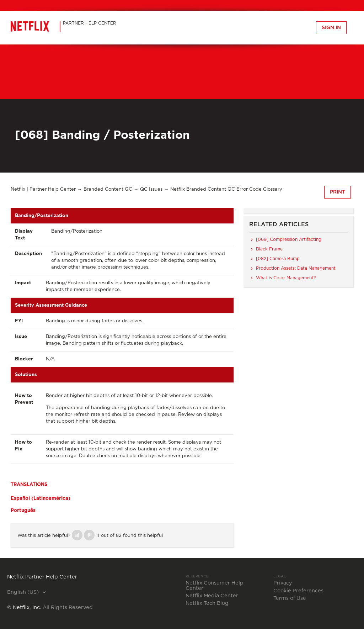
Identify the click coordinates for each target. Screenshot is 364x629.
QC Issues (151, 189)
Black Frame (269, 249)
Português (23, 510)
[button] (77, 535)
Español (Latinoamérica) (40, 498)
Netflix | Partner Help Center (43, 189)
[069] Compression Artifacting (288, 239)
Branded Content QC (108, 189)
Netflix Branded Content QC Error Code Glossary (226, 189)
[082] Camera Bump (278, 259)
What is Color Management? (286, 278)
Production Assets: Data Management (296, 268)
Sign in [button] (331, 27)
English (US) (23, 592)
